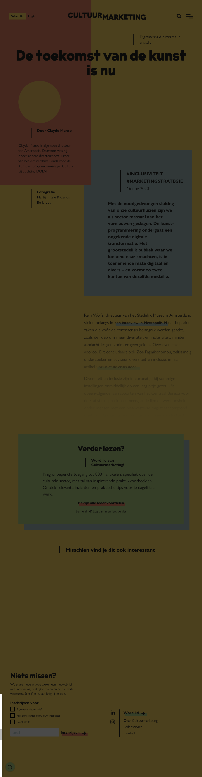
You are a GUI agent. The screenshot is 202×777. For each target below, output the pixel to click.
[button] (28, 734)
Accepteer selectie (31, 770)
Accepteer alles (31, 759)
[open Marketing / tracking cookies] (57, 746)
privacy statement (16, 722)
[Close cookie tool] (57, 701)
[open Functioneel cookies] (57, 735)
